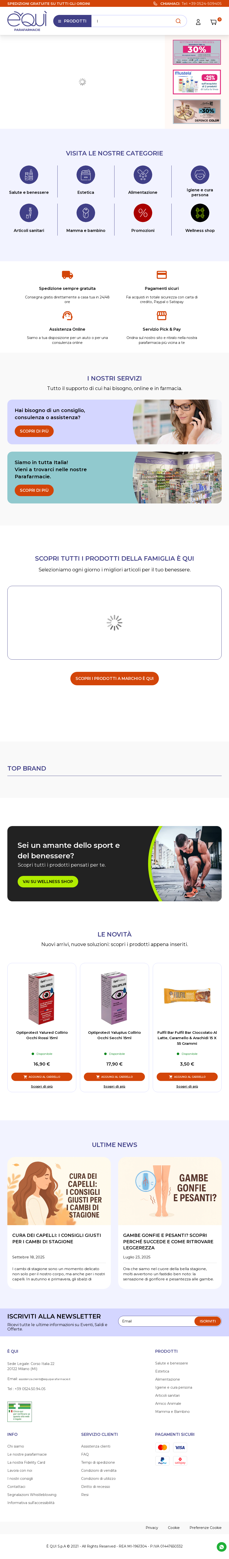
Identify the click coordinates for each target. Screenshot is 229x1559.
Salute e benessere (171, 1363)
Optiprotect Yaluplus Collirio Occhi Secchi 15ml (114, 1035)
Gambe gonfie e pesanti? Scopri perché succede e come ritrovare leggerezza (168, 1242)
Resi (85, 1495)
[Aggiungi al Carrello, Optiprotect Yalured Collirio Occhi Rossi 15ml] (41, 1077)
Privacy (152, 1528)
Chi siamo (15, 1446)
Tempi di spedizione (98, 1462)
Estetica (162, 1371)
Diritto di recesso (95, 1486)
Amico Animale (168, 1403)
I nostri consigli (20, 1478)
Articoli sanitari (167, 1395)
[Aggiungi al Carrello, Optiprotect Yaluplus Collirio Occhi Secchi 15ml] (114, 1077)
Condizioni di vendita (98, 1470)
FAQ (85, 1454)
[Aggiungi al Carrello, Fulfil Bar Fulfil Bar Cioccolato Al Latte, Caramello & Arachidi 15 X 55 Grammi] (187, 1077)
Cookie (174, 1528)
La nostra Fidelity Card (26, 1462)
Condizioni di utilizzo (98, 1478)
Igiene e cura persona (173, 1387)
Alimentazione (167, 1379)
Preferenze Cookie (206, 1528)
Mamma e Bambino (172, 1411)
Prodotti (72, 23)
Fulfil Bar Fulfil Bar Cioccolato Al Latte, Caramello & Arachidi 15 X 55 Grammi (187, 1038)
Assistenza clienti (95, 1446)
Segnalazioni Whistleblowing (31, 1495)
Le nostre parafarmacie (27, 1454)
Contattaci (16, 1486)
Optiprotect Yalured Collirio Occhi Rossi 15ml (42, 1035)
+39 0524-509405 (205, 3)
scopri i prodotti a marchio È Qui (115, 678)
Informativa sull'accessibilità (30, 1503)
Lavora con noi (19, 1470)
